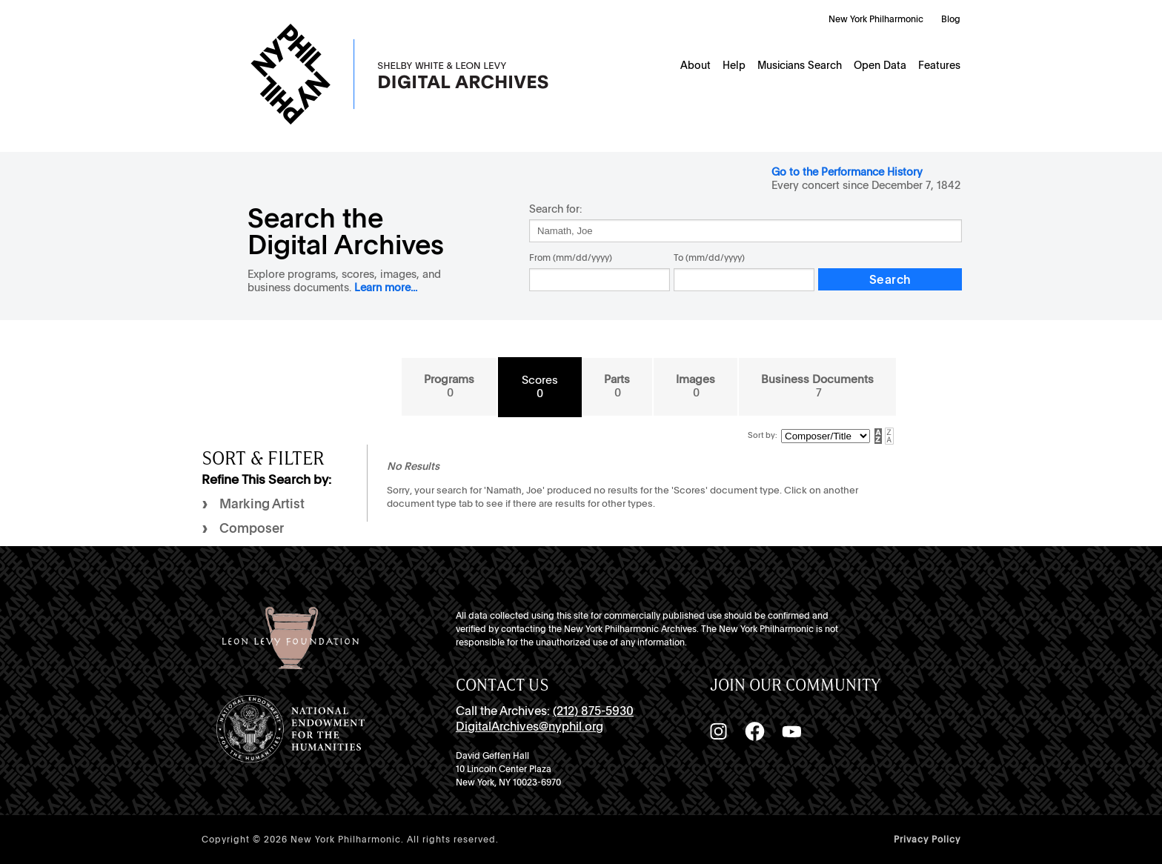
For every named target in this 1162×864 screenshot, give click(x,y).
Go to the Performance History (847, 171)
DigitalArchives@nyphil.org (529, 727)
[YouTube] (791, 731)
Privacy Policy (927, 839)
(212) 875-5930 (593, 711)
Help (734, 65)
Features (939, 65)
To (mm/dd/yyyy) (709, 258)
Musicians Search (799, 65)
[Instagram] (718, 731)
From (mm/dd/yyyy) (570, 258)
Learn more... (385, 287)
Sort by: (762, 435)
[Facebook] (754, 731)
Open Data (880, 65)
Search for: (555, 208)
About (695, 65)
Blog (950, 19)
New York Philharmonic (876, 19)
